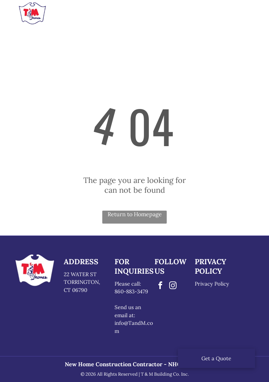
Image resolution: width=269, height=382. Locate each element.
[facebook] (160, 286)
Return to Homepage (135, 214)
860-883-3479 (131, 291)
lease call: (129, 283)
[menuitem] (81, 15)
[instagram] (172, 286)
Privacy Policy (212, 283)
